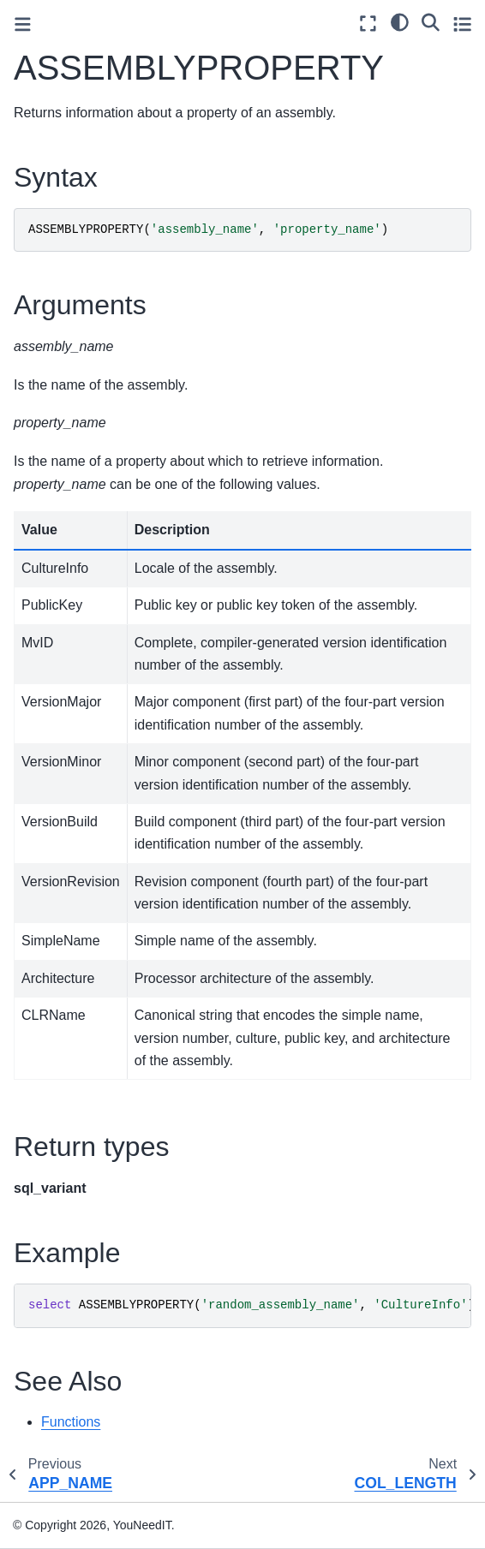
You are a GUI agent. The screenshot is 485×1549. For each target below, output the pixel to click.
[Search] (430, 21)
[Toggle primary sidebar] (23, 24)
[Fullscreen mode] (368, 23)
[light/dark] (400, 21)
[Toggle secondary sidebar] (462, 23)
